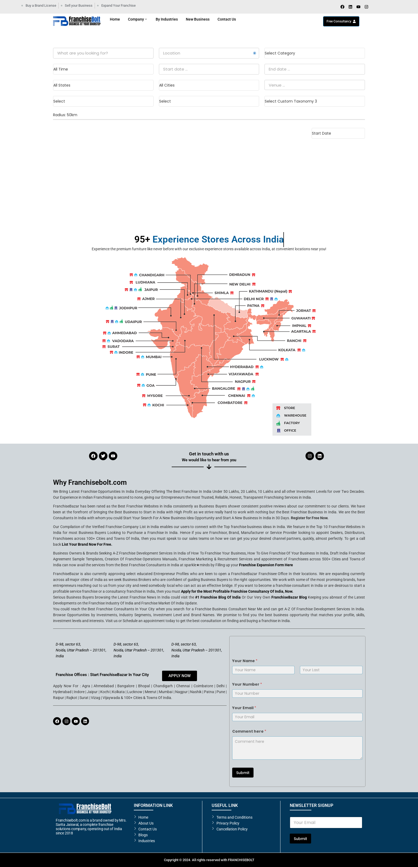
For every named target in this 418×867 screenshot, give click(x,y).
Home (115, 19)
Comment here (249, 731)
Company (138, 19)
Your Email (244, 708)
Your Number (247, 684)
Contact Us (227, 19)
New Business (198, 19)
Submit (243, 772)
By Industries (167, 19)
